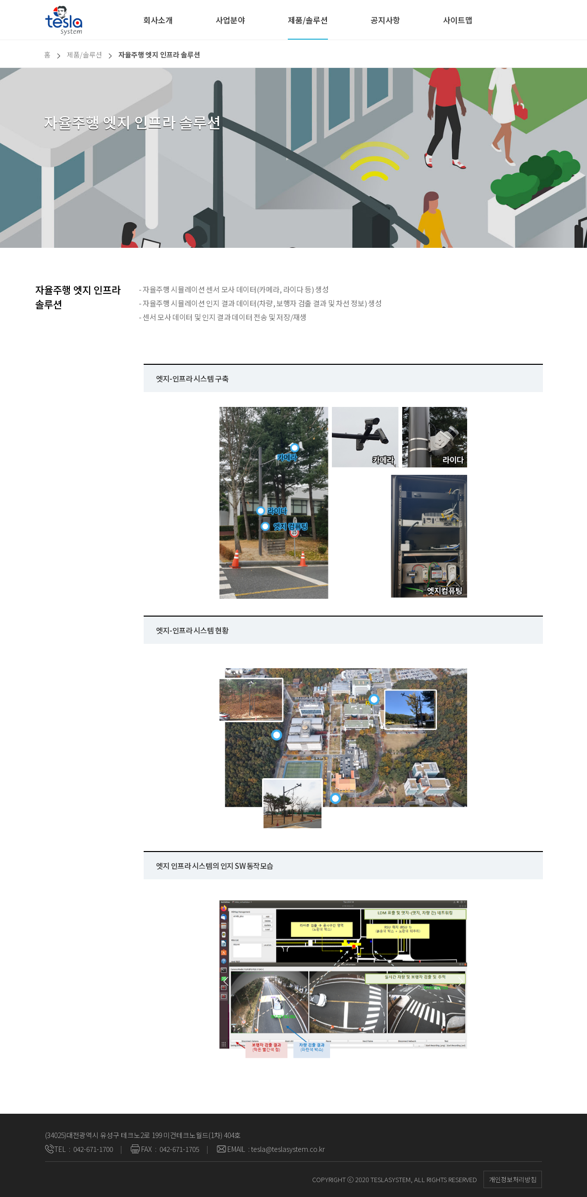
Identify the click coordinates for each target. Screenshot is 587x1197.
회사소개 (158, 20)
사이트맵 (458, 20)
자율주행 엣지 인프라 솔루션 (159, 54)
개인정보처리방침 (512, 1179)
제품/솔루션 (308, 20)
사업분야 (230, 20)
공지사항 (385, 20)
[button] (225, 981)
